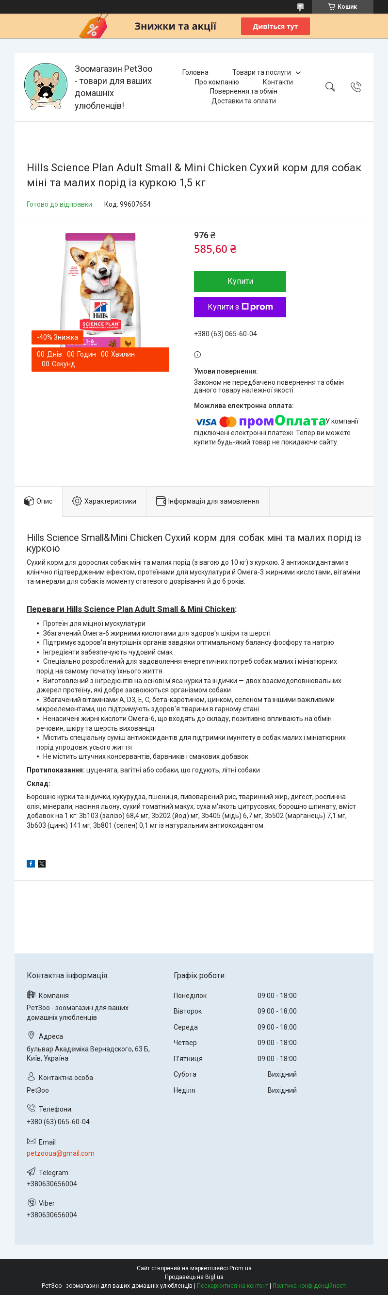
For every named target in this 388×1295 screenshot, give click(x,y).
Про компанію (217, 82)
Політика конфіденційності (310, 1285)
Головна (195, 72)
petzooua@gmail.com (61, 1153)
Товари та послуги (261, 72)
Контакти (278, 82)
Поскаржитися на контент (232, 1285)
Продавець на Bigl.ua (194, 1277)
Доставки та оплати (243, 101)
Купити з (240, 306)
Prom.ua (240, 1268)
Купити (240, 281)
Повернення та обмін (243, 91)
